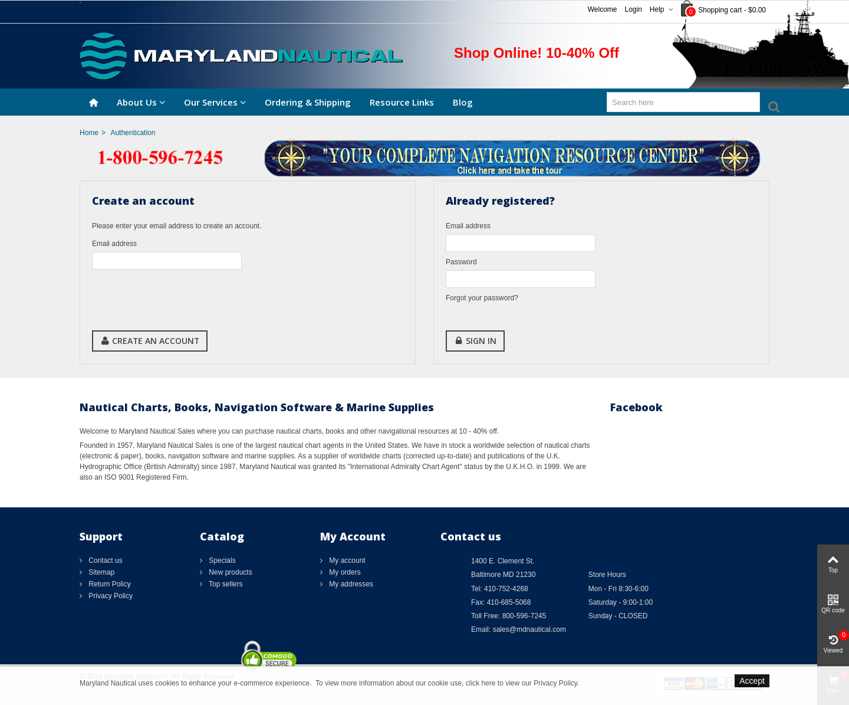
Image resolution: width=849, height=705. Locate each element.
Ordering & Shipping (308, 102)
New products (229, 572)
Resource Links (402, 102)
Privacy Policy (110, 596)
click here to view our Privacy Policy (521, 683)
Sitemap (100, 572)
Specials (221, 560)
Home (89, 133)
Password (461, 262)
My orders (344, 572)
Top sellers (224, 584)
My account (346, 560)
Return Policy (109, 584)
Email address (114, 244)
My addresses (350, 584)
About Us (137, 102)
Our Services (211, 102)
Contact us (105, 560)
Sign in (475, 340)
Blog (463, 102)
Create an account (149, 340)
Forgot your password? (482, 298)
